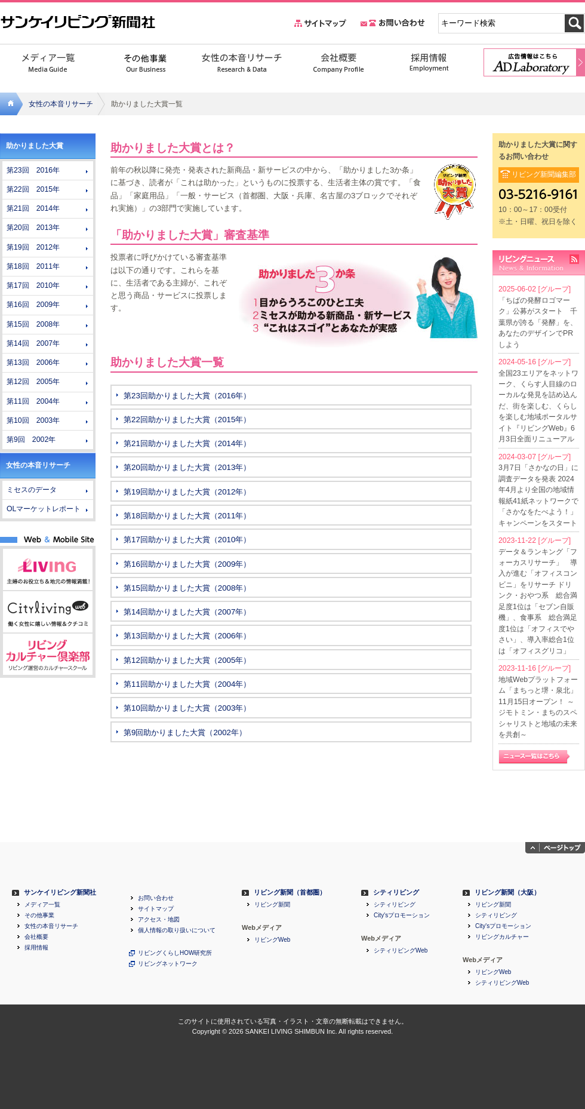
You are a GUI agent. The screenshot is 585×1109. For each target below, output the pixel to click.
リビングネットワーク (168, 964)
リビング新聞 (272, 905)
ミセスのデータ (32, 490)
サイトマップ (156, 909)
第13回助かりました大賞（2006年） (187, 635)
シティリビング (396, 892)
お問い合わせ (156, 898)
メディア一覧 (42, 905)
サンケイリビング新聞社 (60, 892)
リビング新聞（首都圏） (290, 892)
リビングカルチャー (502, 937)
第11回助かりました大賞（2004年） (187, 684)
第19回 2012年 (33, 247)
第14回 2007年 (33, 343)
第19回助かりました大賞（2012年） (187, 491)
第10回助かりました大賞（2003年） (187, 708)
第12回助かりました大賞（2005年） (187, 660)
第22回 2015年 (33, 189)
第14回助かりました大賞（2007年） (187, 611)
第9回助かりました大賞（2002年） (185, 732)
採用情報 (36, 948)
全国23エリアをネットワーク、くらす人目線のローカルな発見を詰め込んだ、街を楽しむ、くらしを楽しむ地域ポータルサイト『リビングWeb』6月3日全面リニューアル (538, 406)
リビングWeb (272, 940)
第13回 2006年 (33, 362)
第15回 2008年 (33, 324)
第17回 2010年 (33, 285)
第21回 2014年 (33, 208)
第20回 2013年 (33, 227)
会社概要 (36, 937)
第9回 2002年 (31, 439)
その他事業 (39, 915)
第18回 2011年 (33, 266)
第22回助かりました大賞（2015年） (187, 419)
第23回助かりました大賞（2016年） (187, 395)
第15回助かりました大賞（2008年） (187, 587)
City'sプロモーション (402, 915)
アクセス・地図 (159, 920)
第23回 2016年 (33, 170)
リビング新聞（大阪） (507, 892)
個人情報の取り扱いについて (176, 930)
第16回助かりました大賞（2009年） (187, 564)
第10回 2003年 (33, 420)
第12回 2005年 (33, 381)
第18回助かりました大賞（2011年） (187, 515)
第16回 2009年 (33, 304)
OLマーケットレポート (44, 509)
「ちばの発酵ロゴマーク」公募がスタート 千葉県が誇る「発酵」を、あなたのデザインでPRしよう (537, 322)
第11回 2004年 (33, 401)
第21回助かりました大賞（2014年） (187, 443)
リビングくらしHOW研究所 (175, 953)
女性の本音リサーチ (61, 104)
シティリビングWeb (400, 951)
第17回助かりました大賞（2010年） (187, 539)
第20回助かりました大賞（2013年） (187, 467)
